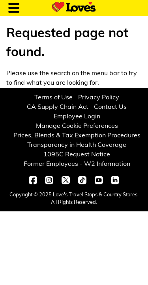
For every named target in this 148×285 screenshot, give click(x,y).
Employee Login (77, 117)
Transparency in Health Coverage (76, 145)
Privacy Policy (98, 98)
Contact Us (110, 107)
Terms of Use (53, 98)
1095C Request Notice (76, 155)
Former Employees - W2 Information (77, 164)
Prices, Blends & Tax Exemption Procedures (77, 136)
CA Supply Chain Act (57, 107)
